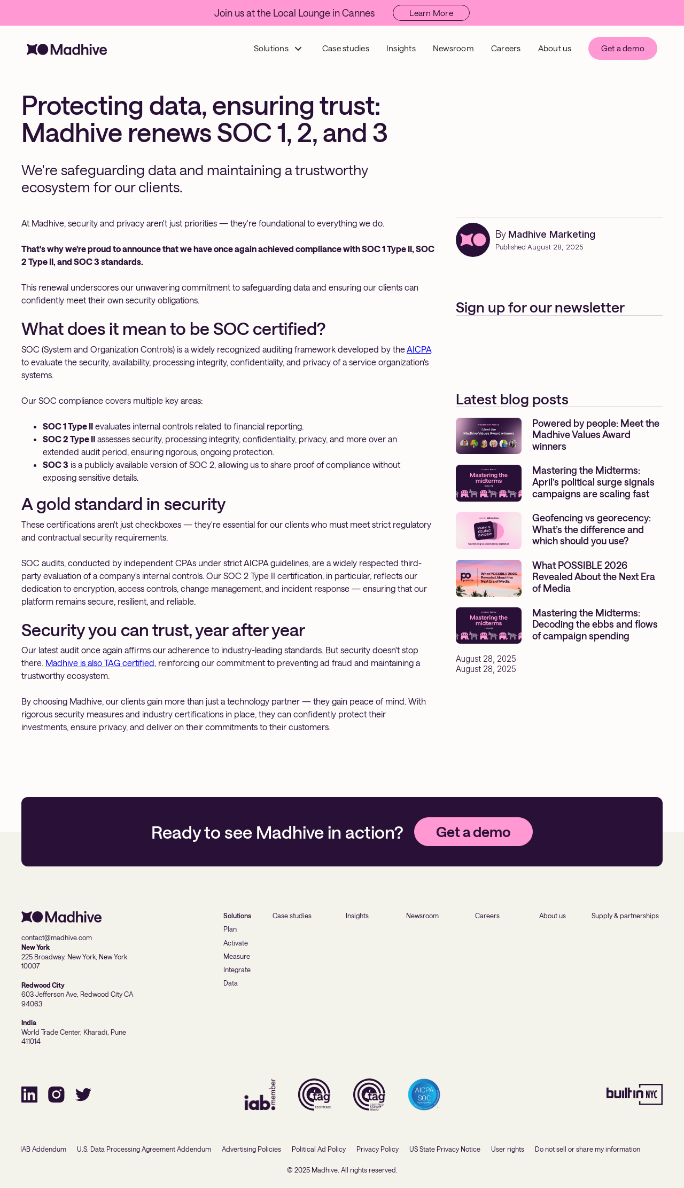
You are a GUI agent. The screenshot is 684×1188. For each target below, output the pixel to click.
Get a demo (623, 48)
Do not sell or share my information (587, 1149)
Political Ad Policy (319, 1149)
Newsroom (453, 48)
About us (555, 48)
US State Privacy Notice (444, 1149)
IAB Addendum (43, 1149)
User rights (507, 1149)
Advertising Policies (251, 1149)
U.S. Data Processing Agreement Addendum (144, 1149)
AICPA (419, 349)
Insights (401, 48)
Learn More (431, 13)
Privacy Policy (377, 1149)
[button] (278, 48)
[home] (67, 48)
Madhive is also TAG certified (99, 663)
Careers (506, 48)
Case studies (345, 48)
